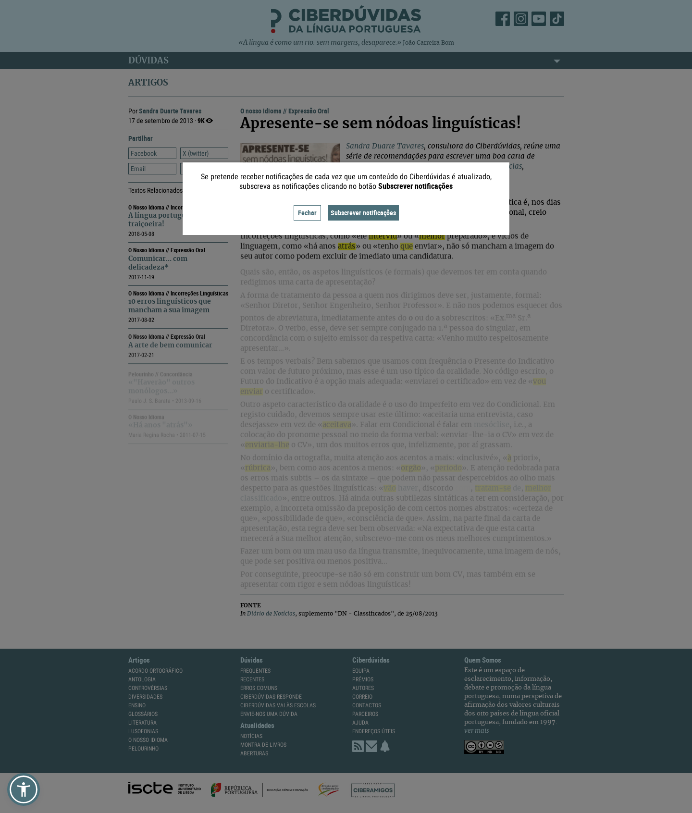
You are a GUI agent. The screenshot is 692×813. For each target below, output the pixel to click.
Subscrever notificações (363, 212)
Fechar (307, 212)
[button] (23, 789)
